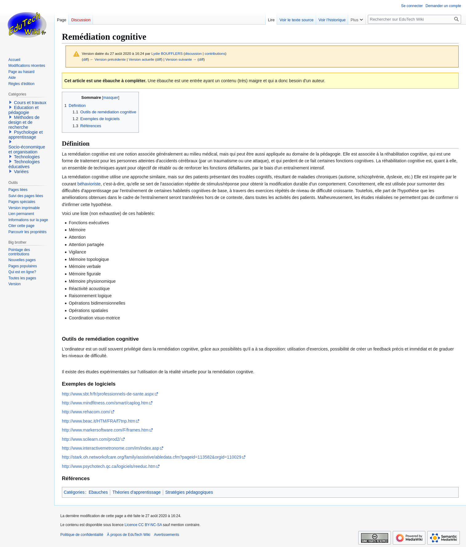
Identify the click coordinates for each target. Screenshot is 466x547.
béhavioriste (89, 183)
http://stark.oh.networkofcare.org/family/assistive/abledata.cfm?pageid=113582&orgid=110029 (151, 457)
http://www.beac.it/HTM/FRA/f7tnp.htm (98, 421)
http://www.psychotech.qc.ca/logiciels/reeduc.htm (108, 466)
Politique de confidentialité (81, 535)
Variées (21, 171)
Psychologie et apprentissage (25, 135)
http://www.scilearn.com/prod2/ (91, 439)
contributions (215, 53)
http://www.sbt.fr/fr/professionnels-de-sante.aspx (108, 393)
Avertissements (166, 535)
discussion (193, 53)
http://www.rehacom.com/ (86, 411)
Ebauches (98, 492)
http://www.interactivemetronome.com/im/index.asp (110, 448)
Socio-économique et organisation (26, 149)
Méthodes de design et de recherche (23, 122)
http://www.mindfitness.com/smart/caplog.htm (105, 402)
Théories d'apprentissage (136, 492)
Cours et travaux (30, 102)
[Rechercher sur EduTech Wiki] (414, 19)
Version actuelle (141, 59)
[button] (10, 102)
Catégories (74, 492)
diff (85, 59)
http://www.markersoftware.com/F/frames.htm (105, 429)
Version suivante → (180, 59)
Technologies (27, 156)
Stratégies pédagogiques (189, 492)
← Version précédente (108, 59)
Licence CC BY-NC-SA (143, 525)
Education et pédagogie (23, 110)
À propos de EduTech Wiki (128, 535)
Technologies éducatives (24, 164)
